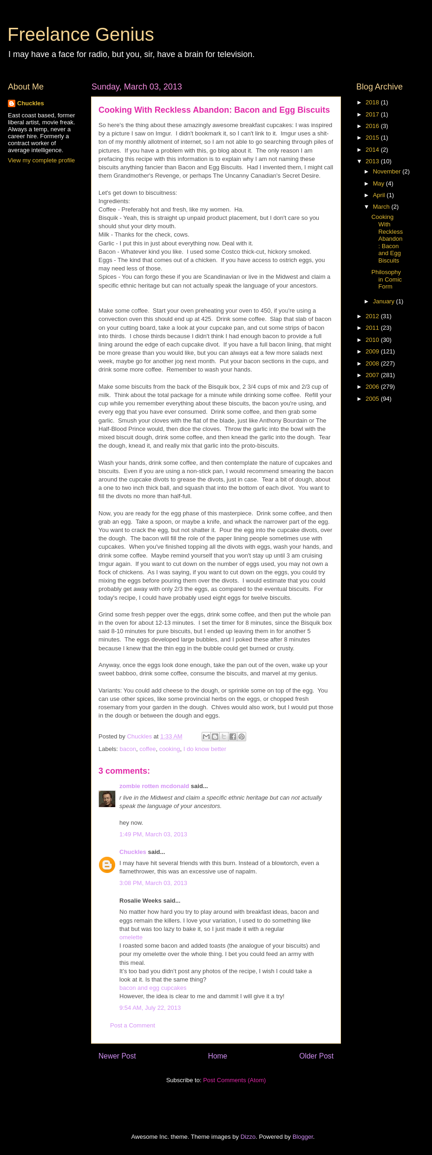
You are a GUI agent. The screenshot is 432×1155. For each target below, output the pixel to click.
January (384, 301)
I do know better (205, 748)
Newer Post (117, 1056)
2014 (373, 149)
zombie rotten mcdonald (154, 786)
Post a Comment (132, 1025)
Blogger (303, 1136)
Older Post (316, 1056)
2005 (373, 398)
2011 (373, 327)
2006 (373, 386)
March (382, 206)
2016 (373, 125)
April (380, 195)
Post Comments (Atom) (234, 1080)
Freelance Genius (80, 34)
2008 (373, 363)
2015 (373, 137)
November (388, 171)
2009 (373, 351)
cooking (169, 748)
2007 (373, 375)
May (379, 183)
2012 (373, 316)
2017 (373, 114)
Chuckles (132, 851)
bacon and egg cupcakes (153, 987)
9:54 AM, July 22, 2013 (150, 1007)
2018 (373, 102)
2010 (373, 339)
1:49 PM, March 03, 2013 (153, 834)
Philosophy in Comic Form (386, 279)
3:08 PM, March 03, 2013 (153, 882)
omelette (131, 937)
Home (218, 1056)
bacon (128, 748)
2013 (373, 161)
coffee (147, 748)
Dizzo (248, 1136)
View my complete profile (41, 160)
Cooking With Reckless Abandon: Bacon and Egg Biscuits (387, 238)
